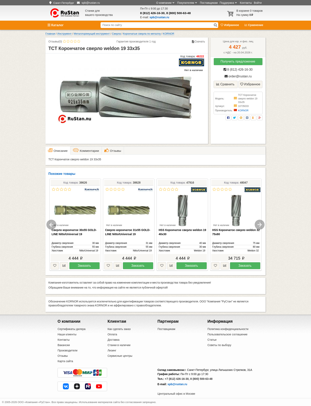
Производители (67, 350)
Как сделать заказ (119, 329)
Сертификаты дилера (71, 329)
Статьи (211, 339)
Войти (258, 2)
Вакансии (64, 345)
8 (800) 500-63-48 (178, 13)
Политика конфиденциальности (228, 329)
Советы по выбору (219, 345)
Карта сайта (65, 361)
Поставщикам (209, 2)
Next (260, 225)
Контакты (246, 2)
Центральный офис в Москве (176, 393)
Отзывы (63, 355)
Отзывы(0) (55, 41)
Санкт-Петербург (63, 2)
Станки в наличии (119, 345)
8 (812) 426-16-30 (152, 13)
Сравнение (254, 25)
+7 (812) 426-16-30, (177, 378)
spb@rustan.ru (177, 384)
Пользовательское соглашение (227, 334)
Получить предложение (238, 61)
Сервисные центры (120, 355)
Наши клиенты (67, 334)
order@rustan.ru (238, 76)
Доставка (113, 339)
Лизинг (112, 350)
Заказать (84, 265)
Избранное (230, 25)
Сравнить (225, 84)
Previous (51, 225)
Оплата (112, 334)
